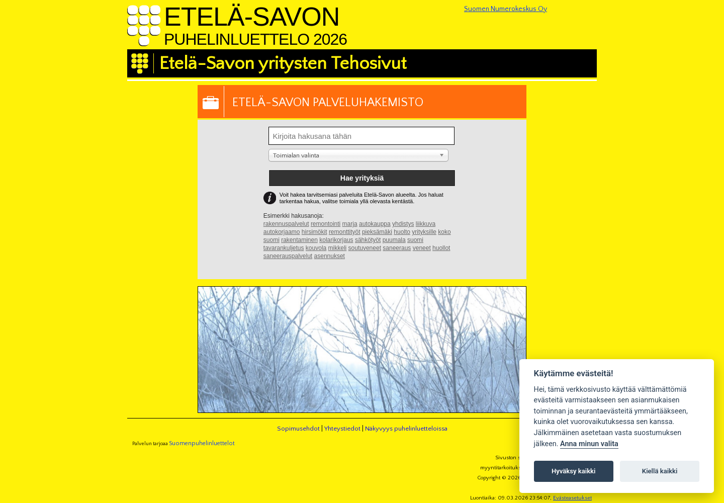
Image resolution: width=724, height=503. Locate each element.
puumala (394, 239)
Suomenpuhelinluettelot (202, 443)
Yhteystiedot (342, 428)
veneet (422, 248)
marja (349, 223)
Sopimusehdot (298, 428)
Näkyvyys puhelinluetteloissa (406, 428)
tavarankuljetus (283, 248)
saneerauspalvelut (287, 256)
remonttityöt (344, 231)
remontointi (325, 223)
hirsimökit (314, 231)
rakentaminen (299, 239)
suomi (415, 239)
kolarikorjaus (336, 239)
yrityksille (424, 231)
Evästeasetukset (572, 498)
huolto (402, 231)
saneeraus (397, 248)
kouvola (316, 248)
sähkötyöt (368, 239)
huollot (441, 248)
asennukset (329, 256)
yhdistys (403, 223)
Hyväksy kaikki (573, 471)
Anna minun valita (589, 444)
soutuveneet (364, 248)
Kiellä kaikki (660, 471)
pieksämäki (377, 231)
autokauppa (375, 223)
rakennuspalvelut (286, 223)
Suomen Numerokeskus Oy (505, 9)
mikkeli (337, 248)
